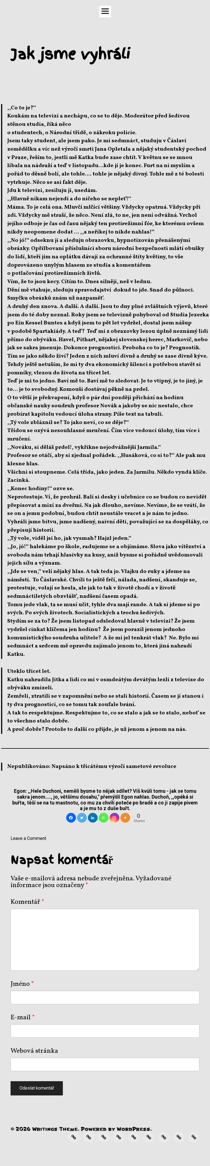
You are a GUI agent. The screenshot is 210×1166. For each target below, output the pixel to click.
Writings (45, 1129)
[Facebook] (71, 818)
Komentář (28, 902)
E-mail (23, 1017)
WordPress (133, 1129)
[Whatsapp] (103, 818)
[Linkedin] (93, 818)
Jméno (22, 984)
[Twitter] (82, 818)
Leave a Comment (28, 838)
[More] (125, 818)
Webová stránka (34, 1051)
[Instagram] (114, 818)
